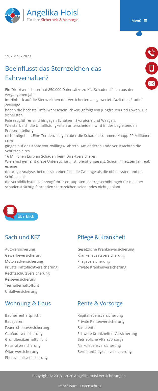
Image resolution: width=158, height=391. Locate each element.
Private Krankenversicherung (101, 267)
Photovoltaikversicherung (26, 357)
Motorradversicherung (24, 261)
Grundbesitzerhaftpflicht (26, 339)
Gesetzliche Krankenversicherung (105, 249)
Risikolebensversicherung (99, 345)
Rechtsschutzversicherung (27, 273)
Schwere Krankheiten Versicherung (107, 333)
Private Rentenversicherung (100, 321)
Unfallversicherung (21, 291)
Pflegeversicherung (93, 261)
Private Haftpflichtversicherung (31, 267)
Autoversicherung (20, 249)
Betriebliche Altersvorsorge (100, 339)
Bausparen (14, 321)
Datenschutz (90, 385)
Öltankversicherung (21, 351)
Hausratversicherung (23, 345)
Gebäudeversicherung (24, 333)
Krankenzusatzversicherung (101, 255)
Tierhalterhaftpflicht (22, 285)
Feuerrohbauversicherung (27, 327)
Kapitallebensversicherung (100, 315)
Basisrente (86, 327)
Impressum (67, 385)
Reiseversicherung (20, 279)
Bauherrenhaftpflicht (23, 315)
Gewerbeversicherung (23, 255)
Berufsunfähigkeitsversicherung (104, 351)
